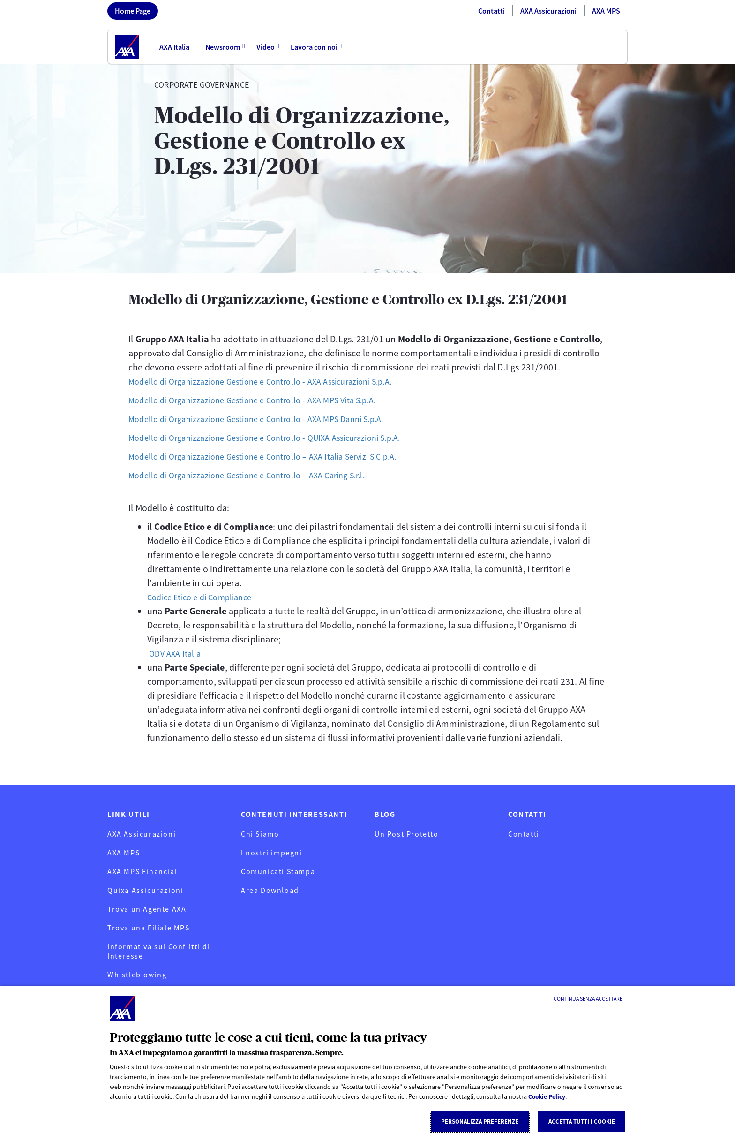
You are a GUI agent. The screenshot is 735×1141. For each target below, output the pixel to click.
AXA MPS (606, 10)
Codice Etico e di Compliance (205, 597)
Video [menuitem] (266, 47)
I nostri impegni (271, 852)
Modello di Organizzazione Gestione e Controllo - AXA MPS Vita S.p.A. (265, 400)
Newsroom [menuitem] (223, 47)
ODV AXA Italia (177, 653)
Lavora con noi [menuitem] (315, 47)
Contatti (491, 10)
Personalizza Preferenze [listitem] (479, 1122)
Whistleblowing (136, 974)
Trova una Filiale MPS (148, 927)
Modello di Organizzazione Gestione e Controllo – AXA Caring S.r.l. (259, 475)
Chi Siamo (260, 834)
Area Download (270, 890)
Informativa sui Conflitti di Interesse (158, 951)
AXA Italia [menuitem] (174, 47)
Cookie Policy (548, 1097)
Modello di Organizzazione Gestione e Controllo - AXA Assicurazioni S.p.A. (274, 381)
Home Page (132, 10)
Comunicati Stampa (278, 871)
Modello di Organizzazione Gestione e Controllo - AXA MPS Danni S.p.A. (269, 418)
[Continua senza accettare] (588, 999)
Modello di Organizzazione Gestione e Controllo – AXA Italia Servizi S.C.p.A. (277, 456)
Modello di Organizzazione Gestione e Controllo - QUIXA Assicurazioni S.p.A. (279, 437)
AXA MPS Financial (142, 871)
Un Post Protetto (407, 834)
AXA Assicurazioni (548, 10)
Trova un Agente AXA (146, 909)
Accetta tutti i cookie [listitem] (581, 1122)
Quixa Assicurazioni (145, 890)
